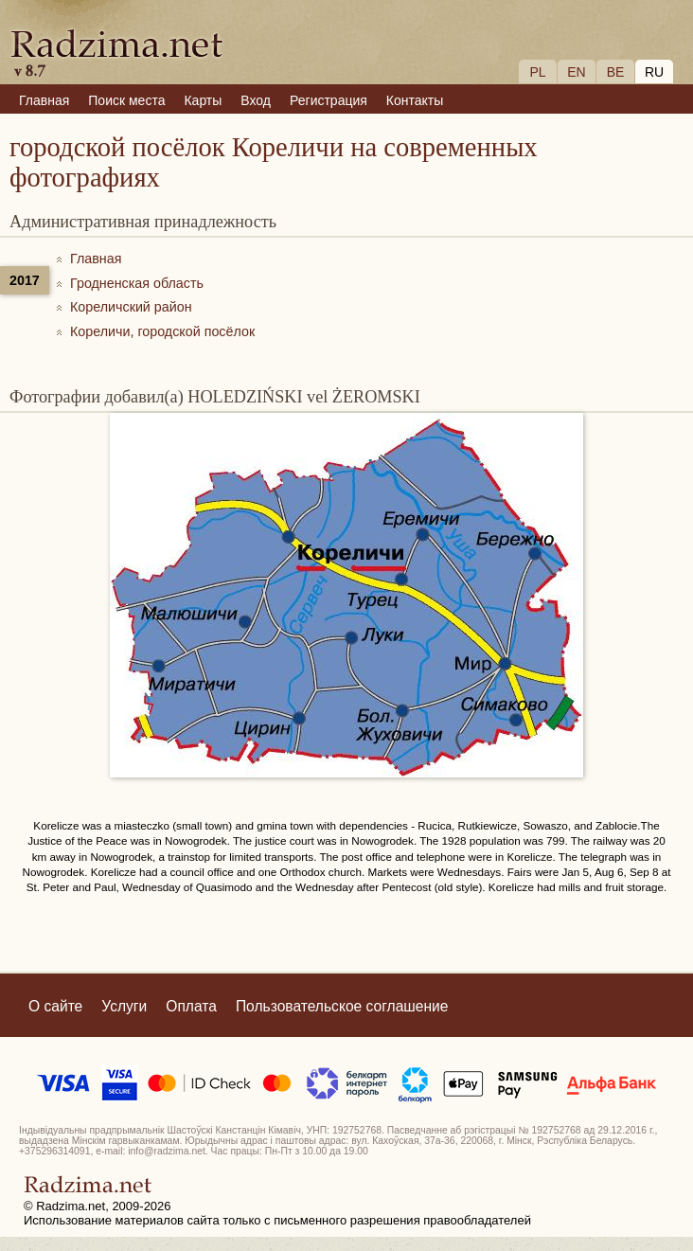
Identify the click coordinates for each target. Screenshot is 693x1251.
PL (537, 72)
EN (576, 72)
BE (616, 72)
